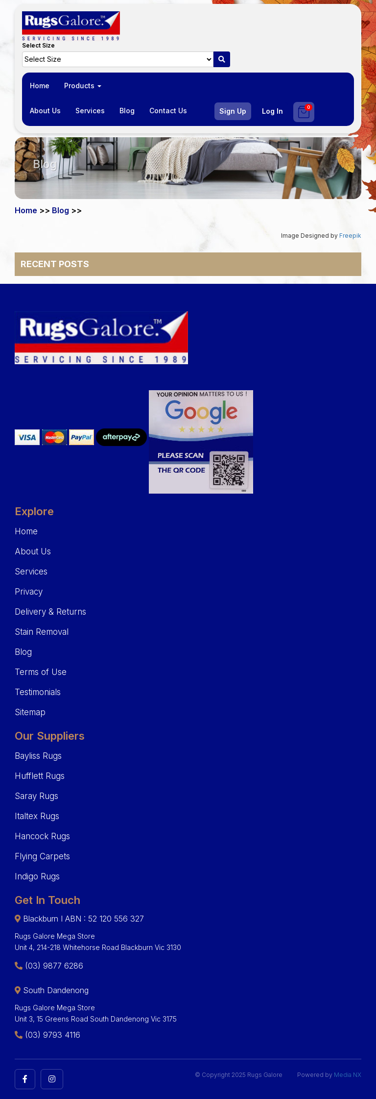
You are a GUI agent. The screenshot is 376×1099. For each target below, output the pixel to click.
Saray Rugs (36, 796)
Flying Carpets (42, 856)
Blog (127, 110)
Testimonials (38, 692)
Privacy (29, 592)
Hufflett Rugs (40, 776)
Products (82, 85)
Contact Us (168, 110)
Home (39, 85)
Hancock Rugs (42, 836)
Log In (272, 111)
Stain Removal (42, 632)
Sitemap (30, 712)
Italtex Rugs (37, 816)
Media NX (347, 1074)
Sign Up (232, 111)
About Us (45, 110)
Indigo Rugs (37, 876)
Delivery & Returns (50, 612)
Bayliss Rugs (38, 756)
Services (90, 110)
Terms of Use (41, 672)
